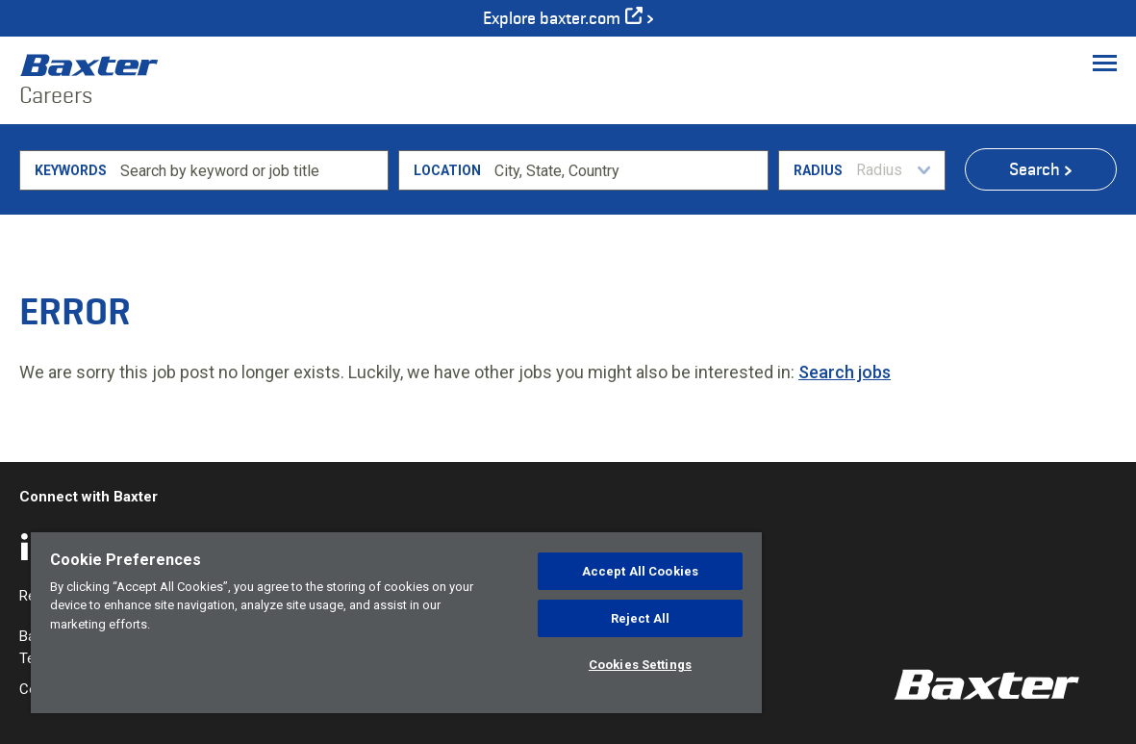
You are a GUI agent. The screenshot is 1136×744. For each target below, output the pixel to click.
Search (1034, 169)
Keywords (71, 170)
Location (447, 170)
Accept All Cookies (640, 571)
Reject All (640, 618)
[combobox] (627, 170)
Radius (818, 170)
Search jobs (844, 372)
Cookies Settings (640, 664)
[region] (396, 622)
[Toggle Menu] (1105, 62)
